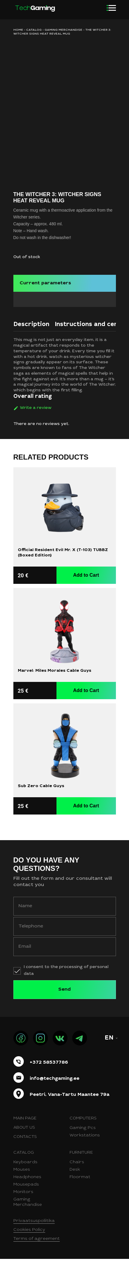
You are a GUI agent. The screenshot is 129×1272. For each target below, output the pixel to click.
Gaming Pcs (83, 1141)
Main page (25, 1132)
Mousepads (26, 1198)
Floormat (80, 1190)
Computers (83, 1132)
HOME (18, 30)
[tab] (31, 339)
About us (24, 1141)
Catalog (34, 30)
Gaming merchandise (63, 30)
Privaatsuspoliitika (34, 1234)
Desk (75, 1183)
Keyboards (25, 1175)
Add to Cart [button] (86, 587)
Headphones (27, 1190)
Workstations (85, 1149)
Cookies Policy (29, 1243)
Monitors (23, 1205)
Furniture (81, 1166)
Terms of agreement (36, 1252)
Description (31, 338)
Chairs (77, 1175)
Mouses (21, 1183)
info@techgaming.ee (54, 1091)
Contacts (25, 1150)
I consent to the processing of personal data (66, 983)
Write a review (35, 421)
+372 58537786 (49, 1075)
